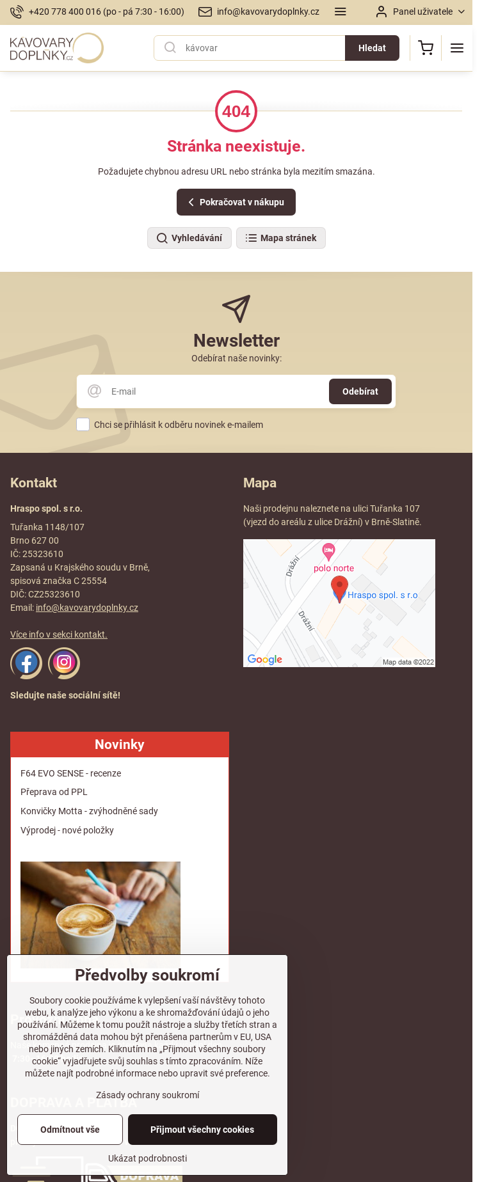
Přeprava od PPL (54, 792)
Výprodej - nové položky (67, 830)
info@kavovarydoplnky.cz (87, 608)
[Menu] (457, 48)
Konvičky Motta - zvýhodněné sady (89, 811)
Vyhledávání (189, 238)
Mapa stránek (280, 238)
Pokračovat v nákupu (234, 202)
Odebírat (360, 391)
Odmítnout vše (70, 1151)
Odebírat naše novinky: (236, 358)
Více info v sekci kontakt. (59, 634)
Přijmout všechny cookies (202, 1151)
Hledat (372, 48)
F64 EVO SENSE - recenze (70, 773)
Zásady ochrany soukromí (147, 1116)
